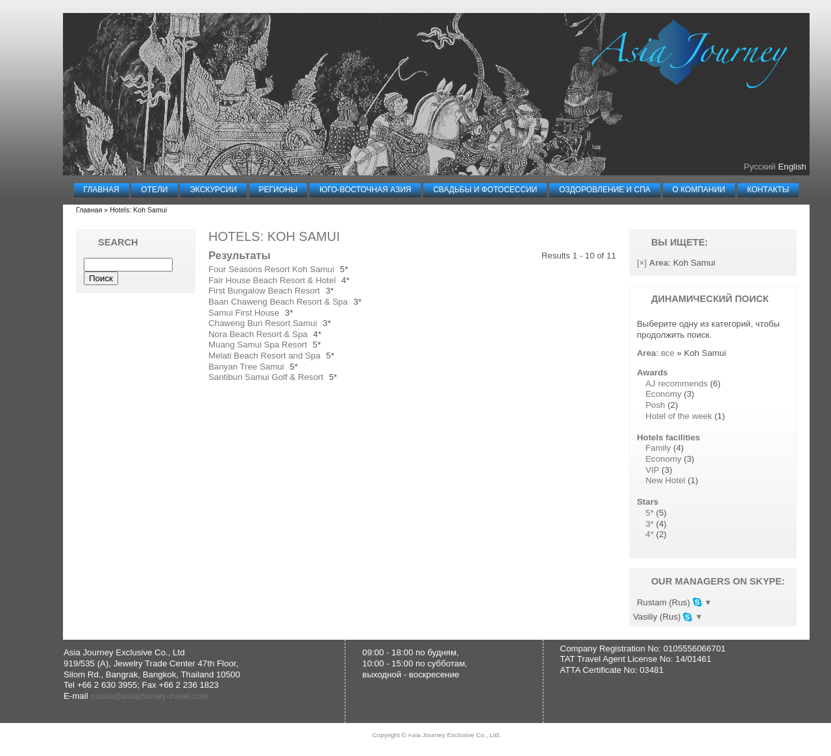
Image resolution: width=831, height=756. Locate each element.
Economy (663, 394)
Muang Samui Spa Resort (257, 344)
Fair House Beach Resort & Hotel (272, 280)
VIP (652, 470)
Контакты (768, 189)
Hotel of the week (678, 416)
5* (649, 513)
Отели (154, 189)
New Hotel (665, 480)
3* (649, 524)
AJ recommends (676, 383)
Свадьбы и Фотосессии (485, 189)
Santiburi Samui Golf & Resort (265, 377)
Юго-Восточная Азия (365, 189)
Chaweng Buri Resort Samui (262, 323)
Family (658, 448)
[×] (642, 263)
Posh (655, 405)
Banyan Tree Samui (246, 367)
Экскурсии (213, 189)
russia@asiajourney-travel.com (149, 697)
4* (649, 534)
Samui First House (243, 313)
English (792, 166)
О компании (699, 189)
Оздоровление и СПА (605, 189)
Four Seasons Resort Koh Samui (271, 269)
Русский (760, 166)
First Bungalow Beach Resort (264, 291)
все (668, 353)
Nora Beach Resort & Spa (258, 334)
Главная (101, 189)
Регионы (278, 189)
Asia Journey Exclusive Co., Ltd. (454, 736)
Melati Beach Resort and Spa (264, 355)
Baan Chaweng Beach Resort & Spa (278, 302)
